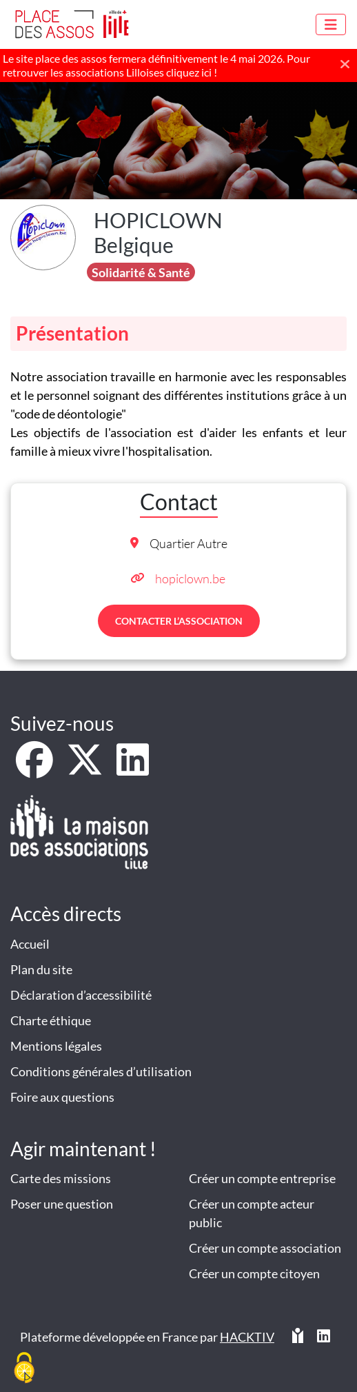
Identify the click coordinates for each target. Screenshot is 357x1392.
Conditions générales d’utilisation (101, 1071)
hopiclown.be (190, 578)
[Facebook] (35, 768)
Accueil (30, 943)
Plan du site (41, 969)
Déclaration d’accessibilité (81, 994)
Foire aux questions (62, 1096)
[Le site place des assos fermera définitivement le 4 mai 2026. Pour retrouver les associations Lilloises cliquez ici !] (178, 65)
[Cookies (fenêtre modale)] (24, 1368)
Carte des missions (60, 1178)
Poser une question (61, 1203)
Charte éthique (50, 1020)
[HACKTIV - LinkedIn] (323, 1343)
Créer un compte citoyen (254, 1273)
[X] (86, 768)
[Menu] (331, 24)
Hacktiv (247, 1336)
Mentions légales (56, 1045)
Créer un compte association (265, 1247)
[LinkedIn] (132, 768)
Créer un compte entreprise (262, 1178)
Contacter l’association (179, 621)
